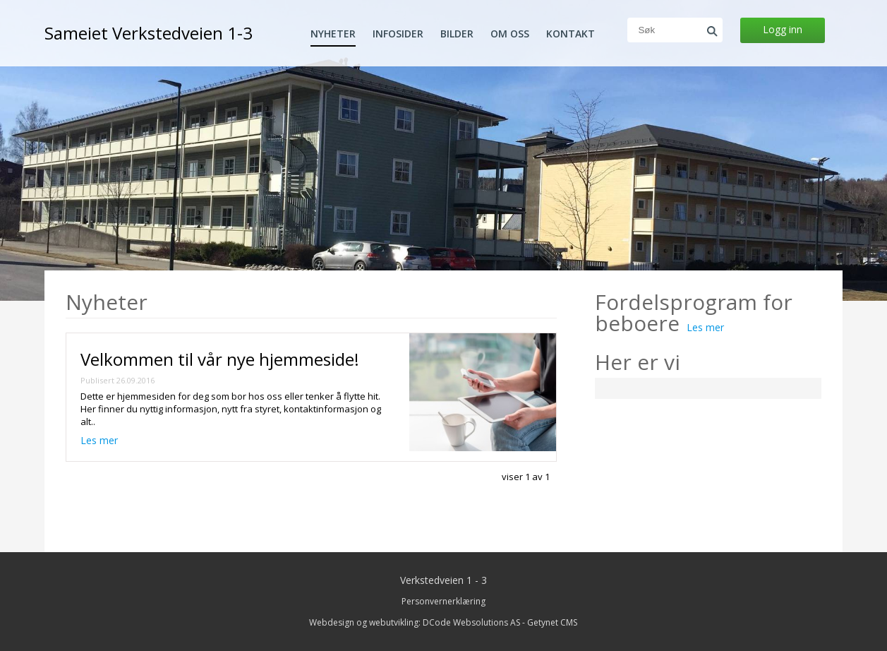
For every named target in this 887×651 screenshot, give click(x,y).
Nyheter (333, 34)
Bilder (456, 34)
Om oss (509, 34)
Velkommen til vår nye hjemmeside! (219, 359)
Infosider (398, 34)
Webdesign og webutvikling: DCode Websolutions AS (414, 622)
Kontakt (570, 34)
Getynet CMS (552, 622)
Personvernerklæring (443, 601)
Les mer (99, 440)
